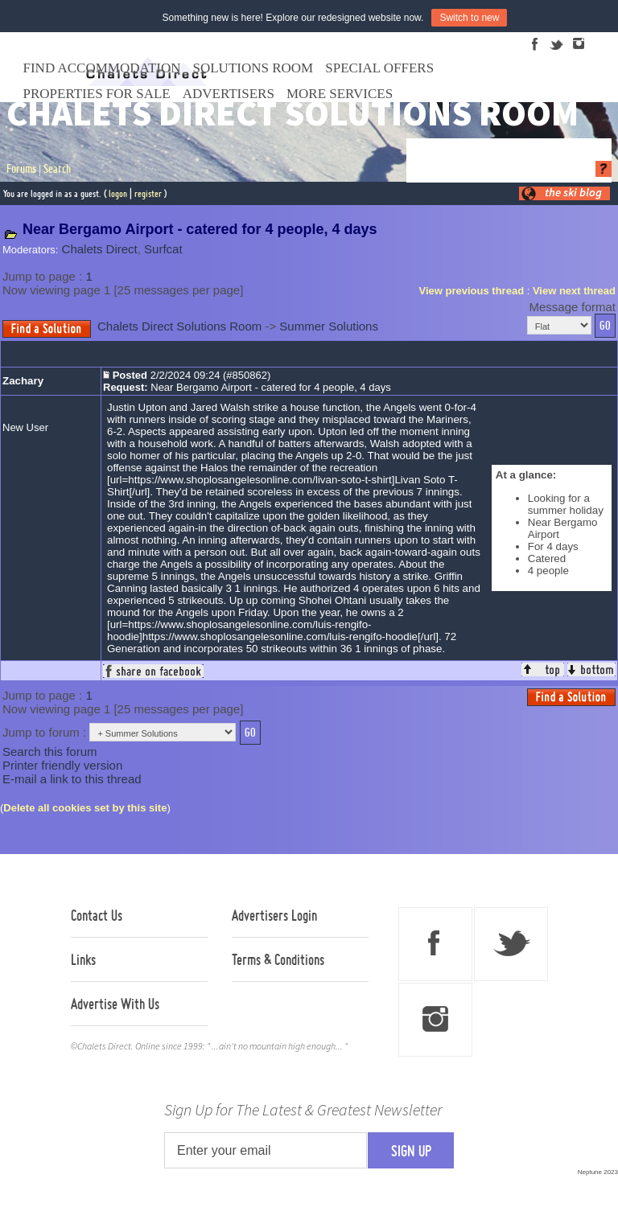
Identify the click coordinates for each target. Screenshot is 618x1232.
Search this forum (49, 751)
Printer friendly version (62, 765)
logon (118, 193)
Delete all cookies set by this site (85, 808)
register (148, 193)
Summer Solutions (328, 326)
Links (83, 959)
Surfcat (163, 249)
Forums (21, 169)
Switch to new (469, 17)
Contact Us (96, 915)
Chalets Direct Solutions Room (179, 326)
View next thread (574, 291)
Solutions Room (253, 68)
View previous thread (472, 291)
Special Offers (379, 68)
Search (57, 169)
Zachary (22, 381)
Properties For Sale (97, 93)
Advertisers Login (274, 915)
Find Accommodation (102, 68)
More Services (339, 93)
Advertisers (228, 93)
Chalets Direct (100, 249)
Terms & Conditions (278, 959)
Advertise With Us (115, 1003)
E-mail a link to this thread (72, 779)
